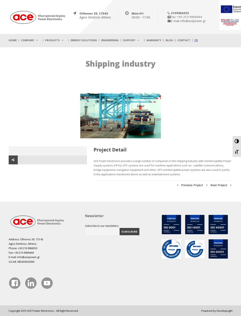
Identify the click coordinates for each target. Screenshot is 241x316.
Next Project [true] (220, 185)
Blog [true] (169, 40)
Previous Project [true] (190, 185)
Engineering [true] (110, 40)
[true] (38, 17)
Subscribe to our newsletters (102, 225)
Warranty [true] (153, 40)
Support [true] (129, 40)
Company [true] (27, 40)
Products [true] (52, 40)
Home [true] (13, 40)
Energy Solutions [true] (84, 40)
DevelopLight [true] (225, 311)
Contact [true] (183, 40)
